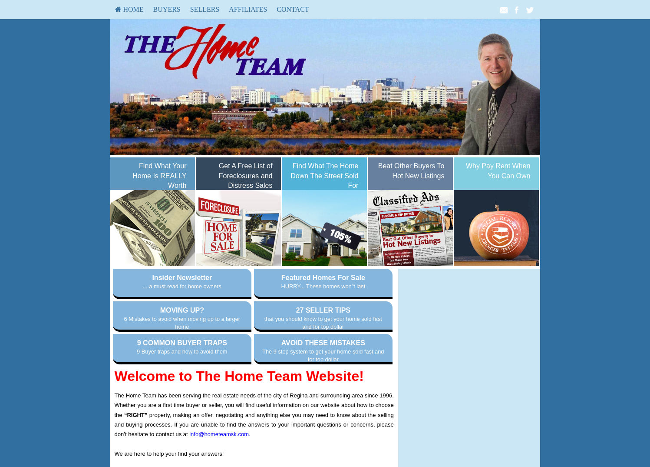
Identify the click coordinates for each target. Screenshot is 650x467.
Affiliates (248, 9)
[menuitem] (129, 9)
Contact (293, 9)
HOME (129, 9)
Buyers (167, 9)
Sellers (205, 9)
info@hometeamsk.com (219, 434)
